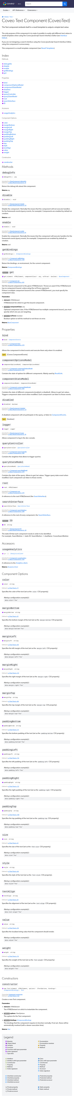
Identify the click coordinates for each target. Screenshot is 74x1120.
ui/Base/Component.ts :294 (16, 374)
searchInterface (9, 101)
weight (6, 153)
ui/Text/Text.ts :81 (13, 919)
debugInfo (8, 64)
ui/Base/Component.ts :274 (16, 500)
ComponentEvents (15, 343)
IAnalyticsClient (16, 563)
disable (6, 66)
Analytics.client (21, 572)
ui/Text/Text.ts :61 (13, 860)
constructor (8, 162)
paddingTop (8, 141)
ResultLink (58, 378)
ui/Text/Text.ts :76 (13, 977)
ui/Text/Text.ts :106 (13, 831)
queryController (10, 94)
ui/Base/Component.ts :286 (16, 459)
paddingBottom (10, 134)
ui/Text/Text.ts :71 (13, 598)
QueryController (24, 454)
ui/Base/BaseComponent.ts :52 (17, 206)
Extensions (32, 10)
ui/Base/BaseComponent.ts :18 (17, 440)
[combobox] (43, 4)
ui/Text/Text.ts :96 (13, 656)
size (5, 143)
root (5, 99)
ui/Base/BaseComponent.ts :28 (17, 539)
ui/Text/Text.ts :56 (13, 948)
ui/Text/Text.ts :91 (13, 627)
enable (6, 68)
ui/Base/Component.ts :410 (16, 285)
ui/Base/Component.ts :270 (16, 348)
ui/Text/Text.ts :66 (13, 890)
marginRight (8, 130)
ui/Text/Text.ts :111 (13, 744)
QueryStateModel (24, 473)
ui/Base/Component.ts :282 (16, 393)
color (6, 123)
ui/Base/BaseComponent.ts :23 (17, 415)
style (5, 146)
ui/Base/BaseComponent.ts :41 (17, 183)
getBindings (8, 71)
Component (13, 260)
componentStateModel (12, 87)
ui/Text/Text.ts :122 (13, 1017)
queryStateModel (10, 97)
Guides (6, 10)
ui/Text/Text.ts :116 (13, 773)
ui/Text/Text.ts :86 (13, 714)
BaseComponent (15, 182)
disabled (7, 90)
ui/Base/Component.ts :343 (16, 568)
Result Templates (47, 48)
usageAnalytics (9, 113)
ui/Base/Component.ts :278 (16, 479)
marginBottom (9, 125)
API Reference (19, 10)
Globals (6, 17)
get (5, 73)
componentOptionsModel (13, 85)
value (6, 150)
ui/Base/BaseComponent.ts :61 (17, 234)
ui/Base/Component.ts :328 (16, 262)
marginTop (8, 132)
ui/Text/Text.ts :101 (13, 685)
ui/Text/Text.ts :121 (13, 802)
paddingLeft (8, 137)
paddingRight (9, 139)
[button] (64, 4)
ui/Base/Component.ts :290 (16, 519)
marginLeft (8, 127)
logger (6, 92)
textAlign (7, 148)
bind (5, 83)
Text (11, 17)
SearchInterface (40, 504)
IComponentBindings (23, 256)
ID (4, 103)
